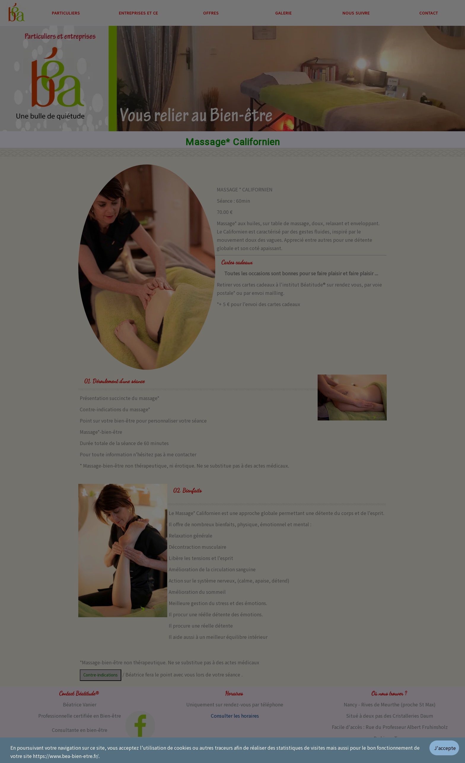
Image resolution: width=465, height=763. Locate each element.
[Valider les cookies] (447, 750)
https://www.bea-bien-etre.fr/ (65, 755)
